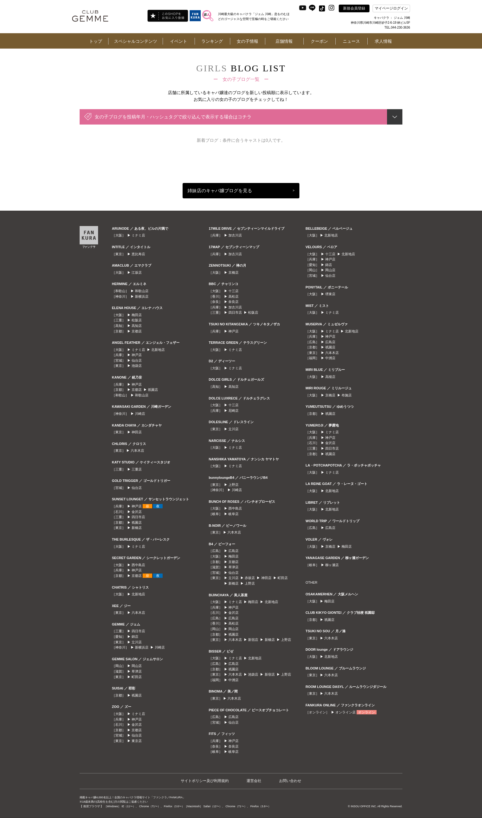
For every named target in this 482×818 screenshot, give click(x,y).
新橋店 (137, 528)
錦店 (135, 636)
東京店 (137, 741)
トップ (95, 41)
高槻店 (330, 377)
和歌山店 (141, 291)
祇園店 (153, 389)
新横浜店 (141, 296)
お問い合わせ (290, 781)
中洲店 (233, 680)
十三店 (233, 291)
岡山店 (137, 666)
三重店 (137, 469)
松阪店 (137, 320)
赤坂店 (250, 578)
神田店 (137, 432)
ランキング (212, 41)
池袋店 (137, 365)
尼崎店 (233, 410)
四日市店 (138, 517)
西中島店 (138, 565)
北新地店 (158, 349)
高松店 (233, 296)
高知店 (137, 326)
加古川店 (235, 235)
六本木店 (137, 450)
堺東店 (330, 294)
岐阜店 (233, 514)
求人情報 (383, 41)
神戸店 (137, 355)
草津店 (137, 671)
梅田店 (137, 315)
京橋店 (233, 272)
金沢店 (137, 512)
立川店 (137, 642)
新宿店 (253, 639)
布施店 (347, 395)
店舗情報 (284, 41)
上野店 (233, 484)
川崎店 (140, 413)
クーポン (319, 41)
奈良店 (233, 302)
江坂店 (137, 272)
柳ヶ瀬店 (332, 565)
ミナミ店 (138, 235)
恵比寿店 (138, 254)
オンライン (366, 712)
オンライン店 (345, 712)
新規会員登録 (354, 8)
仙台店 (137, 360)
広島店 (233, 551)
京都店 (137, 331)
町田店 (137, 677)
